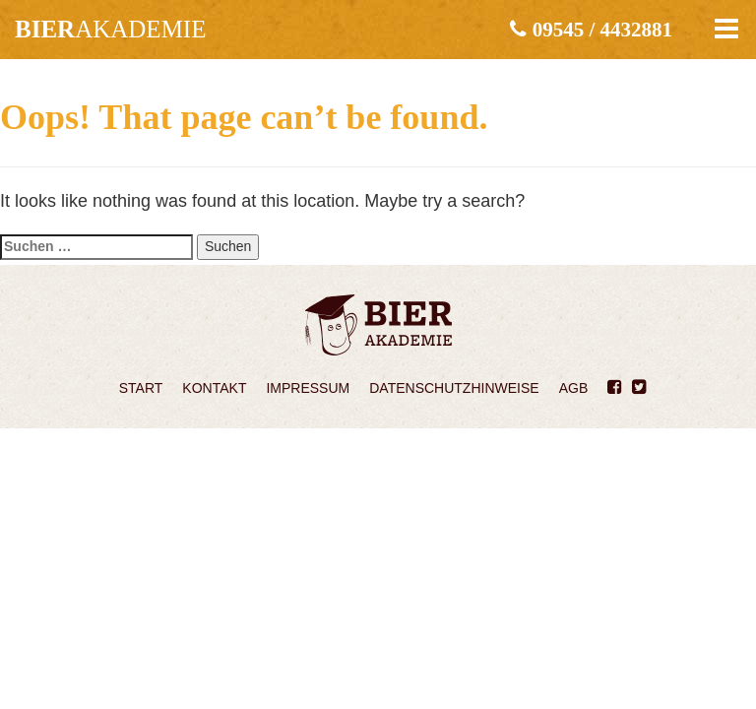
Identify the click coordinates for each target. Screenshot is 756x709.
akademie (110, 29)
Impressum (307, 388)
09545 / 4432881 (591, 29)
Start (141, 388)
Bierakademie (378, 324)
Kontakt (214, 388)
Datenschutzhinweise (453, 388)
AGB (574, 388)
